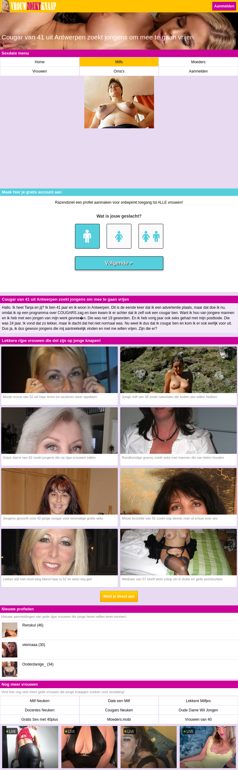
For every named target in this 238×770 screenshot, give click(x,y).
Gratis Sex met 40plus (39, 719)
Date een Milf (119, 701)
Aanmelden (224, 6)
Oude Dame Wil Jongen (198, 710)
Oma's (119, 71)
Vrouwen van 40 (198, 719)
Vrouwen (40, 71)
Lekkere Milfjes (198, 701)
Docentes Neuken (39, 710)
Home (40, 62)
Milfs (119, 62)
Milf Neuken (39, 701)
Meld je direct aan (119, 596)
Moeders (198, 62)
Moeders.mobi (119, 719)
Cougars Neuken (119, 710)
